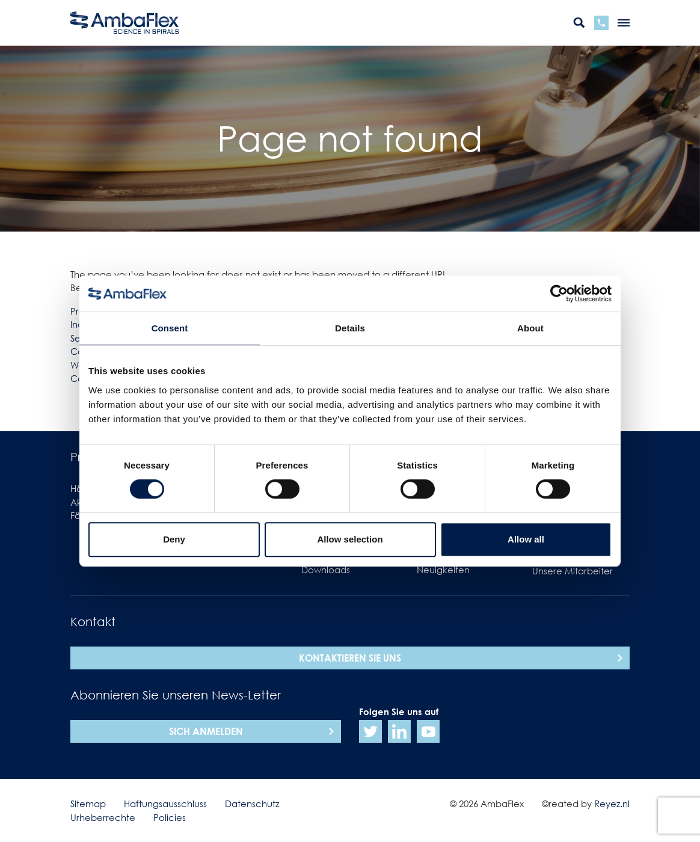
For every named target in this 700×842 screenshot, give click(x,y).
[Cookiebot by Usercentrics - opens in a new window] (559, 293)
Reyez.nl (612, 803)
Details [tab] (350, 328)
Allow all (526, 539)
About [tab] (530, 328)
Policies (169, 817)
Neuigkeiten (443, 569)
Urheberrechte (102, 817)
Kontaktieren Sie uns (350, 658)
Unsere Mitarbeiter (572, 570)
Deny (174, 539)
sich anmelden (206, 731)
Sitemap (88, 803)
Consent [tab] (170, 328)
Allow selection (349, 539)
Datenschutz (252, 803)
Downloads (325, 569)
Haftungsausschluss (165, 803)
